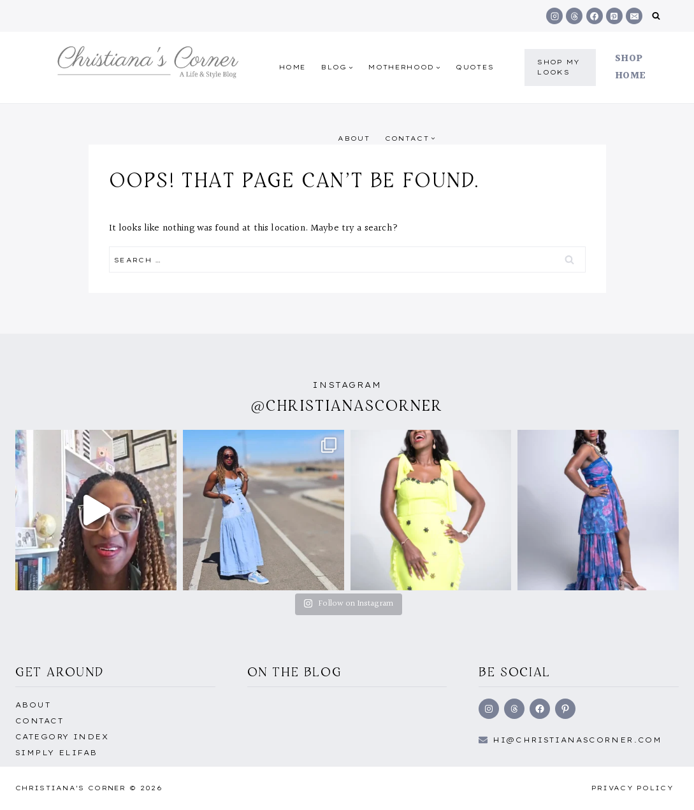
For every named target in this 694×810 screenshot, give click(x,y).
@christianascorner (347, 405)
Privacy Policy (632, 788)
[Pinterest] (614, 16)
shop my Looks (558, 67)
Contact (39, 720)
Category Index (61, 736)
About (354, 138)
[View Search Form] (656, 16)
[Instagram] (554, 16)
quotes (475, 67)
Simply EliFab (56, 752)
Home (292, 67)
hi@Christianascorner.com (577, 739)
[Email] (634, 16)
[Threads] (574, 16)
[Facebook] (594, 16)
